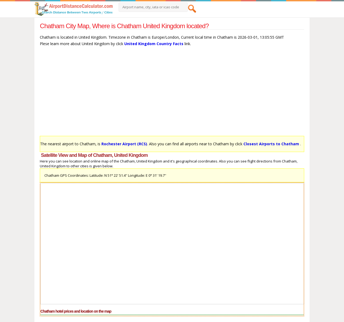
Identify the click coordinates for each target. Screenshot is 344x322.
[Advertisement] (172, 93)
